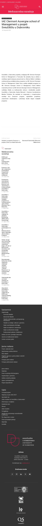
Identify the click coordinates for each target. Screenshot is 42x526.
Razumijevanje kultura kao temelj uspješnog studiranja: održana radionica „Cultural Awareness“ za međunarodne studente (6, 239)
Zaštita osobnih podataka (8, 351)
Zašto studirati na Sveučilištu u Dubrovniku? (13, 372)
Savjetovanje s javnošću (8, 349)
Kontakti (4, 397)
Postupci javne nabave (8, 333)
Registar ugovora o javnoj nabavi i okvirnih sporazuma (13, 329)
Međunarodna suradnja (21, 11)
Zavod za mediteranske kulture (10, 310)
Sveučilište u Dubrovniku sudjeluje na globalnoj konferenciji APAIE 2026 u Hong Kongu (5, 189)
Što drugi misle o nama (8, 390)
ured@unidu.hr (26, 436)
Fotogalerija (5, 384)
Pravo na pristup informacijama (10, 346)
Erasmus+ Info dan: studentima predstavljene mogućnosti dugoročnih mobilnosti (6, 144)
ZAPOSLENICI (11, 2)
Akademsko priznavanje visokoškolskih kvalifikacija (12, 387)
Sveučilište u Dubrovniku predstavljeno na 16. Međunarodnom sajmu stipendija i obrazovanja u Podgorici (6, 203)
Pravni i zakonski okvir (7, 322)
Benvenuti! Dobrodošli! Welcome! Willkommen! (31, 114)
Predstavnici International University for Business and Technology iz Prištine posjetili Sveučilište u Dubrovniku (6, 158)
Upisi (4, 363)
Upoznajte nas (5, 370)
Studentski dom (6, 377)
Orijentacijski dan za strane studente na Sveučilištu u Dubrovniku (6, 253)
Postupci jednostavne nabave (9, 335)
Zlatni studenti (5, 382)
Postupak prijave (6, 365)
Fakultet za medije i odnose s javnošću (13, 296)
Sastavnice (6, 283)
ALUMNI (18, 2)
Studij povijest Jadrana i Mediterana (12, 305)
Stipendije (4, 395)
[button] (2, 7)
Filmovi (3, 379)
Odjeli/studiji (5, 285)
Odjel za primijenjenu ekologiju (11, 298)
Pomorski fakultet (8, 287)
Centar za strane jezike (8, 312)
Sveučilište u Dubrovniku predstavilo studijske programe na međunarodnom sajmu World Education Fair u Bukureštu (6, 174)
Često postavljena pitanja (8, 392)
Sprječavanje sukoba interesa (9, 324)
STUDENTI (3, 2)
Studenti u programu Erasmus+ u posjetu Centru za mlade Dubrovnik (11, 114)
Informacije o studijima (8, 375)
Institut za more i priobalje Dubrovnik (12, 307)
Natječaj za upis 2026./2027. (9, 368)
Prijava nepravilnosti (7, 356)
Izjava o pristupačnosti (8, 353)
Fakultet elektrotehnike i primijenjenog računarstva (13, 292)
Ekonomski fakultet (8, 290)
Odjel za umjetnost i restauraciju (12, 300)
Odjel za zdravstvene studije (10, 303)
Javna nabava (7, 319)
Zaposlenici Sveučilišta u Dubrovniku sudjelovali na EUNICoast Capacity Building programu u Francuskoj (6, 266)
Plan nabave (5, 327)
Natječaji (4, 344)
